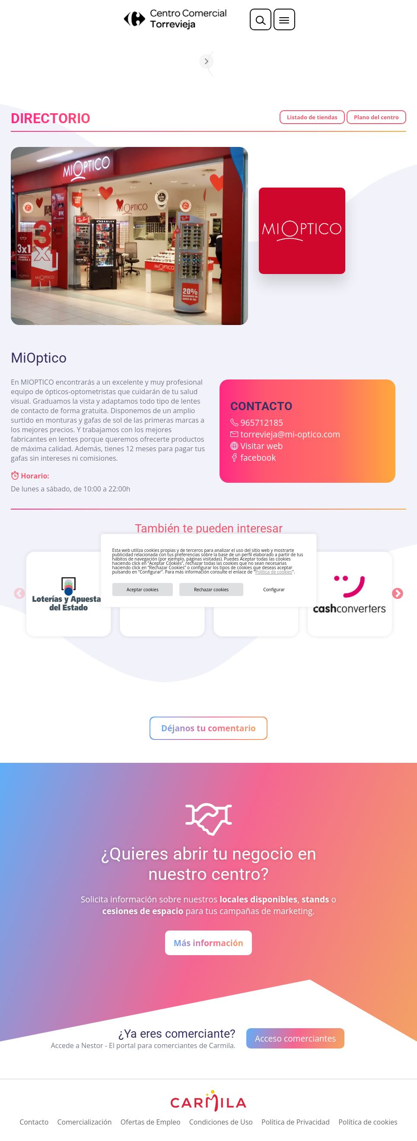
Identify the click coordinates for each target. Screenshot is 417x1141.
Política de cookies (273, 572)
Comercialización (84, 1122)
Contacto (33, 1122)
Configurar (274, 589)
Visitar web (261, 446)
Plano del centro (376, 117)
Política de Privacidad (295, 1122)
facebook (258, 457)
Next (397, 593)
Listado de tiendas (312, 117)
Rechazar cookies (211, 589)
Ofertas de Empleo (151, 1122)
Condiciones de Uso (221, 1122)
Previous (19, 593)
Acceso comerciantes (295, 1038)
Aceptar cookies (143, 589)
